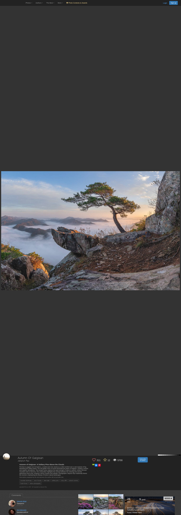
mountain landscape (26, 480)
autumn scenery (73, 480)
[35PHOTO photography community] (12, 3)
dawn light (47, 480)
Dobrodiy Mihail (21, 501)
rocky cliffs (64, 480)
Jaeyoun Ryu (23, 461)
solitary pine (55, 480)
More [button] (60, 3)
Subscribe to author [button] (143, 459)
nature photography (35, 483)
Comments (16, 495)
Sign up (173, 3)
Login (165, 3)
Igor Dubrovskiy (21, 510)
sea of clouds (37, 480)
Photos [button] (29, 3)
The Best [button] (50, 3)
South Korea (23, 483)
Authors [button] (39, 3)
